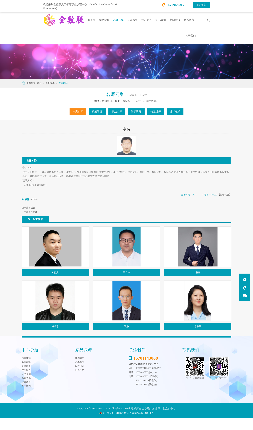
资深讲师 (136, 111)
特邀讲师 (156, 111)
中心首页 (90, 20)
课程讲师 (97, 111)
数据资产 (79, 369)
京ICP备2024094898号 (143, 425)
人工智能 (79, 373)
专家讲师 (62, 83)
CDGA (34, 199)
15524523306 (173, 5)
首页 (39, 83)
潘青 (33, 208)
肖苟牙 (34, 212)
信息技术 (79, 381)
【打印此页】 (224, 194)
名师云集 (49, 83)
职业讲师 (117, 111)
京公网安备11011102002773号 (116, 425)
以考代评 (79, 377)
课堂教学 (175, 111)
